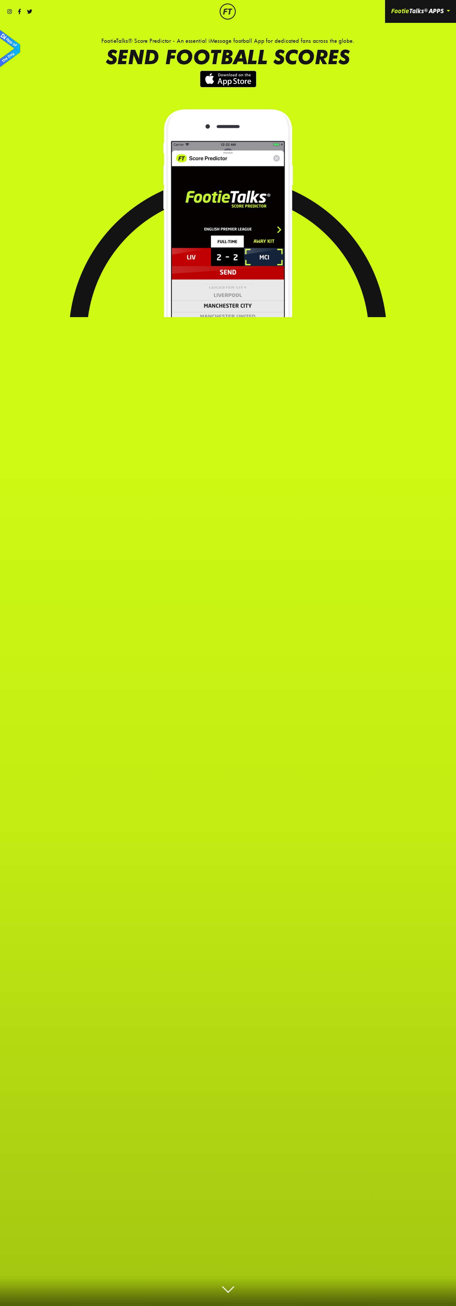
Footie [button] (418, 11)
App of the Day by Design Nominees (10, 48)
